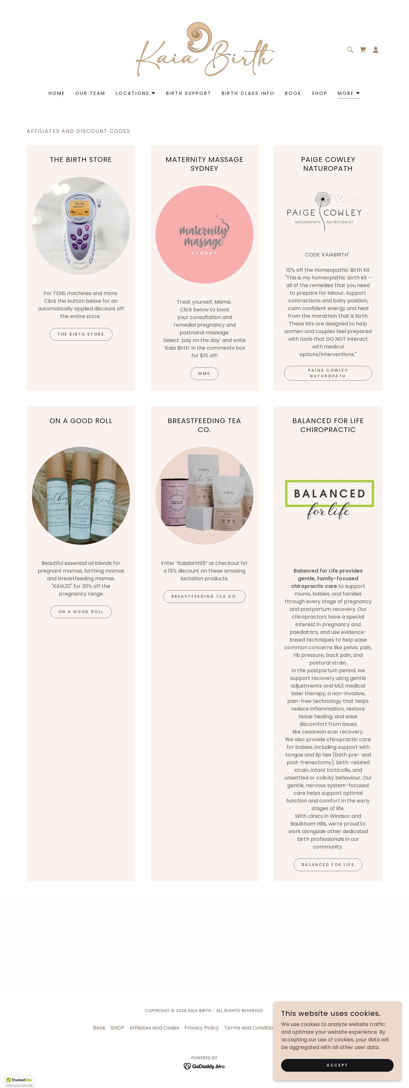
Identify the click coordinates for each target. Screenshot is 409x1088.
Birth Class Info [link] (248, 93)
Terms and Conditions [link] (251, 1027)
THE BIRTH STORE (81, 334)
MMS (204, 373)
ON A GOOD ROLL (81, 611)
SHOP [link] (320, 93)
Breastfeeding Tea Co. (204, 596)
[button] (375, 49)
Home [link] (57, 93)
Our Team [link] (90, 93)
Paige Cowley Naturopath (328, 373)
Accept (337, 1065)
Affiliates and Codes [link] (154, 1027)
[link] (205, 49)
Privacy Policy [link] (201, 1027)
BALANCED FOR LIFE (328, 864)
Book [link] (293, 93)
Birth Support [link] (189, 93)
